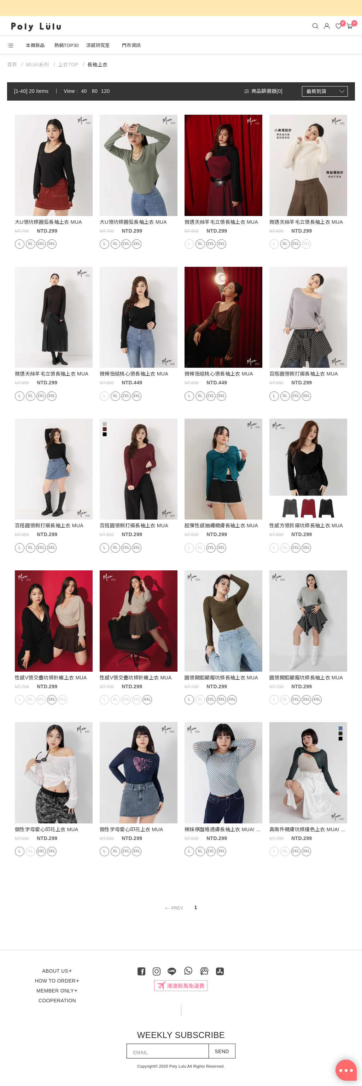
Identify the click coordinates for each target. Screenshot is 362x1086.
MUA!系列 (37, 64)
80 (95, 91)
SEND (222, 1051)
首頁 (13, 64)
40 (84, 91)
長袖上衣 (97, 64)
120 (105, 91)
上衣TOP (68, 64)
